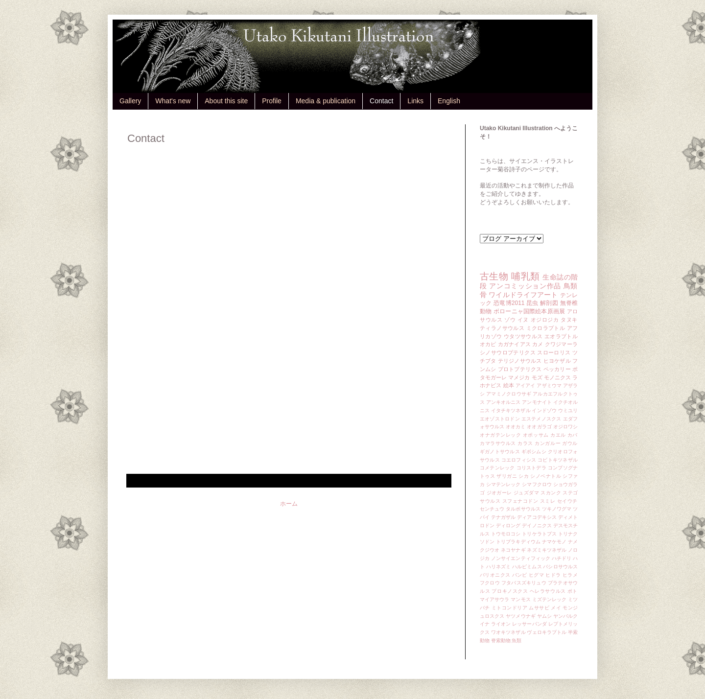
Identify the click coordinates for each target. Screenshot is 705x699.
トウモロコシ (506, 533)
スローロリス (553, 352)
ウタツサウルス (523, 336)
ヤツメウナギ (521, 616)
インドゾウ (544, 410)
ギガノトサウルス (500, 451)
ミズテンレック (549, 599)
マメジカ (519, 377)
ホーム (289, 503)
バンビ (519, 575)
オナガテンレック (500, 435)
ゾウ (510, 320)
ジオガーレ (499, 492)
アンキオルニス (503, 402)
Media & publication (325, 101)
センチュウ (492, 509)
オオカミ (515, 426)
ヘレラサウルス (548, 591)
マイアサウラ (495, 599)
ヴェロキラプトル (546, 632)
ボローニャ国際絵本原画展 (529, 311)
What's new (172, 101)
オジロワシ (565, 426)
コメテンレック (497, 467)
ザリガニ (506, 476)
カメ (537, 344)
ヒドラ (553, 575)
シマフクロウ (537, 484)
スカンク (550, 492)
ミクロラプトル (545, 328)
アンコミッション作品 (525, 286)
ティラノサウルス (502, 328)
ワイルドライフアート (523, 295)
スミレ (548, 501)
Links (415, 101)
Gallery (130, 101)
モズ (537, 377)
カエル (558, 435)
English (449, 101)
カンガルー (548, 443)
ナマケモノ (554, 541)
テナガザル (503, 517)
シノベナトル (545, 476)
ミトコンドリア (509, 607)
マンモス (520, 599)
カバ (572, 435)
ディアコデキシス (537, 517)
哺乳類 (525, 276)
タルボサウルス (523, 509)
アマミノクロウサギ (508, 393)
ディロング (508, 525)
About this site (226, 101)
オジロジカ (545, 320)
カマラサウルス (498, 443)
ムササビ (539, 607)
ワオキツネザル (508, 632)
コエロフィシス (519, 460)
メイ (556, 607)
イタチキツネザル (511, 410)
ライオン (501, 624)
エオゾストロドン (500, 418)
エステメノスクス (541, 418)
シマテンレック (503, 484)
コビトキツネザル (558, 460)
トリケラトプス (539, 533)
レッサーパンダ (529, 624)
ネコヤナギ (513, 550)
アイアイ (526, 385)
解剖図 (549, 303)
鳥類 (571, 286)
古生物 (494, 276)
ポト (572, 591)
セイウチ (567, 501)
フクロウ (490, 582)
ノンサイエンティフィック (520, 558)
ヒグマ (536, 575)
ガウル (570, 443)
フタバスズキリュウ (523, 582)
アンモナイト (537, 402)
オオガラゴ (539, 426)
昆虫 (532, 303)
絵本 (508, 385)
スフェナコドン (520, 501)
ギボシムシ (533, 451)
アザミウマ (549, 385)
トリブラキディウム (518, 541)
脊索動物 (501, 640)
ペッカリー (557, 369)
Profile (272, 101)
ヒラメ (570, 575)
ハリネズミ (498, 566)
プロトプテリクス (520, 369)
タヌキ (569, 320)
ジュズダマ (526, 492)
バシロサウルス (560, 566)
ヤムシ (544, 616)
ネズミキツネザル (546, 550)
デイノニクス (537, 525)
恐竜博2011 (509, 303)
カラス (525, 443)
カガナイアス (514, 344)
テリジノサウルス (520, 361)
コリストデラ (531, 467)
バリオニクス (495, 575)
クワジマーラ (561, 344)
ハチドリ (561, 558)
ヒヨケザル (557, 361)
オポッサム (536, 435)
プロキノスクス (510, 591)
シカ (523, 476)
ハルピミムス (527, 566)
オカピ (488, 344)
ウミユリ (568, 410)
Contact (381, 101)
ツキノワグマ (557, 509)
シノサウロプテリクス (508, 352)
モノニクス (557, 377)
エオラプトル (561, 336)
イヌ (523, 320)
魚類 (516, 640)
